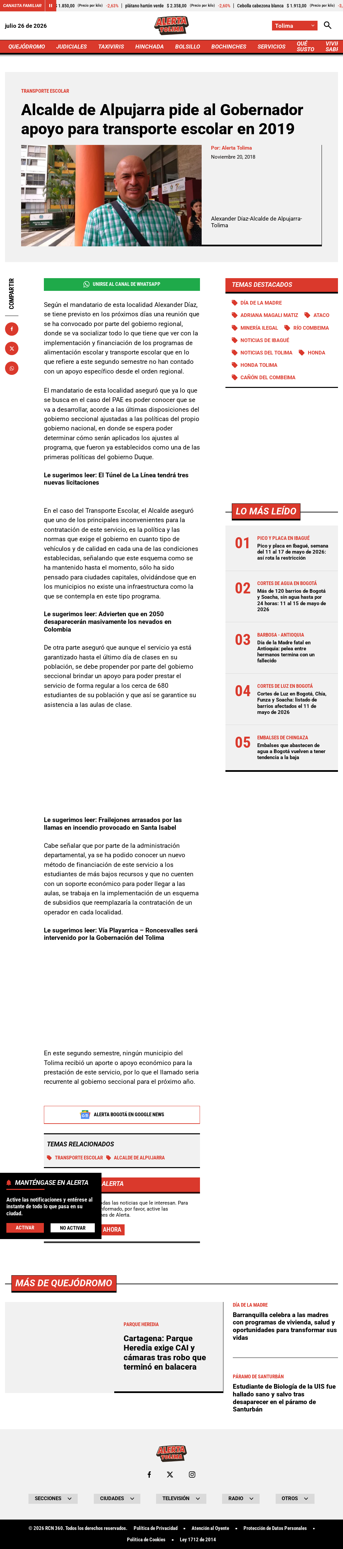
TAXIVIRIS (111, 46)
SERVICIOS (271, 46)
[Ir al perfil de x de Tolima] (170, 1474)
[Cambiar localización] (295, 25)
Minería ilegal (259, 328)
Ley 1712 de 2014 (198, 1539)
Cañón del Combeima (268, 378)
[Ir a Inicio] (171, 25)
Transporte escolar (75, 1158)
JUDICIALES (71, 46)
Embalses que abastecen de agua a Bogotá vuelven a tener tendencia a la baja (291, 751)
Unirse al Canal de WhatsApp (121, 284)
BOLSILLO (187, 46)
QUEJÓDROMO (26, 46)
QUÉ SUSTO (305, 46)
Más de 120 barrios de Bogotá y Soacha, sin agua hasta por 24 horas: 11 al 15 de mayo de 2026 (291, 600)
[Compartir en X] (11, 348)
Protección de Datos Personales (275, 1528)
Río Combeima (311, 328)
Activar (25, 1228)
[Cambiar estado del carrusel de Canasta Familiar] (50, 5)
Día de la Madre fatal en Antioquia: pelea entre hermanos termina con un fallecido (286, 652)
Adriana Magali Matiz (269, 315)
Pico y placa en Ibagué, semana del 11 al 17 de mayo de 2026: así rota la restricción (292, 552)
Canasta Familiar (22, 5)
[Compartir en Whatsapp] (11, 368)
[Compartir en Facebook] (11, 329)
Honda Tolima (259, 365)
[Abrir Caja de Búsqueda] (328, 25)
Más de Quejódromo (63, 1283)
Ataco (321, 315)
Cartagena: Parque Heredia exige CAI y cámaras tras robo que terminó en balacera (165, 1353)
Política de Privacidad (156, 1528)
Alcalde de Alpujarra (135, 1158)
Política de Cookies (146, 1539)
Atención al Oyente (210, 1528)
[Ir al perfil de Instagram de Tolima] (192, 1474)
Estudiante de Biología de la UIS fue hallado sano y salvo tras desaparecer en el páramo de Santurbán (284, 1398)
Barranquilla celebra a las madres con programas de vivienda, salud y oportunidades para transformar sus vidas (285, 1326)
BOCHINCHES (228, 46)
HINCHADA (149, 46)
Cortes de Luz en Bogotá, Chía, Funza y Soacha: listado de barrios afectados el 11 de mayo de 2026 (292, 703)
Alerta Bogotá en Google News (122, 1114)
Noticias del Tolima (266, 353)
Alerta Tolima (237, 148)
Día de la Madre (261, 303)
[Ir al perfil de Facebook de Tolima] (149, 1474)
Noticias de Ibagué (265, 340)
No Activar (72, 1228)
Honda (316, 353)
